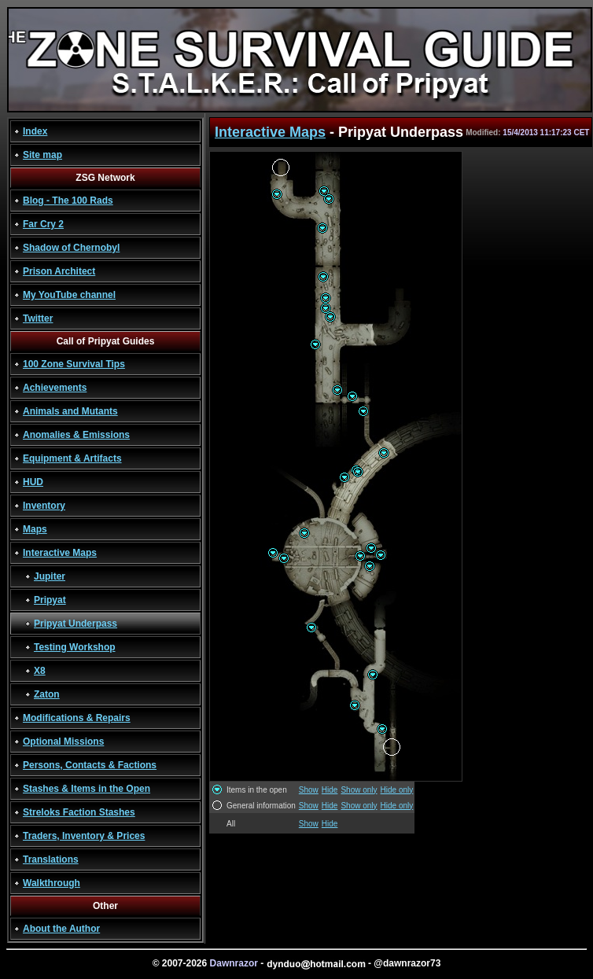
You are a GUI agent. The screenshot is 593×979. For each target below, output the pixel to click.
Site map (42, 154)
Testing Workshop (75, 647)
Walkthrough (51, 883)
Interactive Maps (60, 552)
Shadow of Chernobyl (71, 247)
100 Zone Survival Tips (74, 364)
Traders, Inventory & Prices (84, 835)
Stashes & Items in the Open (86, 788)
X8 (40, 670)
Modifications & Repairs (77, 717)
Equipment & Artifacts (72, 458)
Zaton (47, 694)
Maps (35, 529)
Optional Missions (63, 741)
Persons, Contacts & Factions (90, 765)
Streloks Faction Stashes (79, 812)
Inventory (44, 505)
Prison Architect (59, 271)
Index (35, 131)
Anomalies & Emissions (76, 434)
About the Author (61, 928)
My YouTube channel (69, 294)
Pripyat (50, 599)
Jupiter (49, 576)
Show (309, 790)
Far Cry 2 (43, 224)
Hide (330, 790)
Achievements (55, 387)
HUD (33, 482)
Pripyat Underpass (75, 623)
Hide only (397, 790)
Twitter (38, 318)
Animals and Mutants (70, 411)
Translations (51, 859)
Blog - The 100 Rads (68, 200)
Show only (359, 790)
